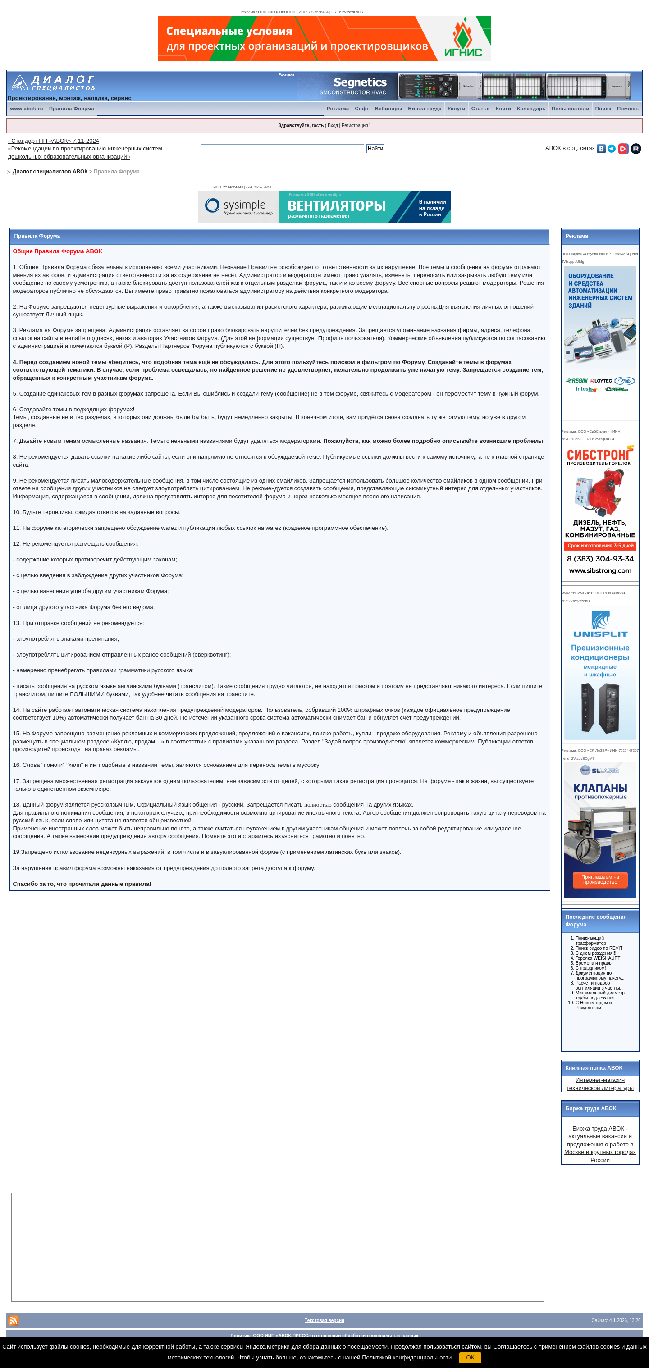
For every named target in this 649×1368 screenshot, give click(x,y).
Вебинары (388, 108)
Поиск (603, 108)
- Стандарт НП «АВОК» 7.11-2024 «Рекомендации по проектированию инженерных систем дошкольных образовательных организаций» (85, 148)
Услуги (457, 108)
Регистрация (355, 125)
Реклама (338, 108)
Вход (333, 125)
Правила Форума (71, 108)
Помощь (628, 108)
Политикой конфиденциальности (407, 1357)
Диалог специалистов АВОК (50, 172)
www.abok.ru (26, 108)
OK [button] (470, 1357)
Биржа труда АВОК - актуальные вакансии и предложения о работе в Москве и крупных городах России (600, 1144)
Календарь (531, 108)
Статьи (480, 108)
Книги (503, 108)
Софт (362, 108)
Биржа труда (425, 108)
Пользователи (571, 108)
